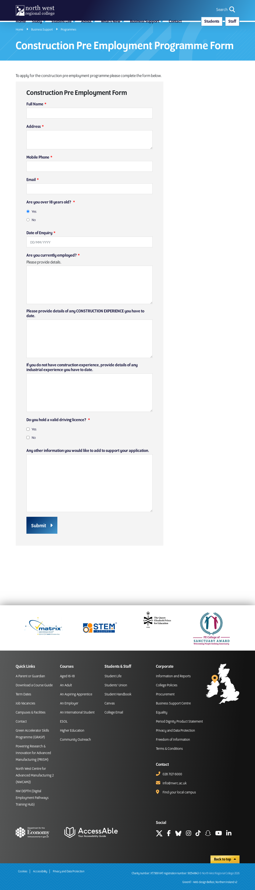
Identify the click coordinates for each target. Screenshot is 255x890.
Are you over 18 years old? (49, 231)
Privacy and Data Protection (175, 731)
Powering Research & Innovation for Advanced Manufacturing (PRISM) (33, 753)
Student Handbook (118, 694)
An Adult (66, 685)
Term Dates (23, 694)
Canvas (110, 703)
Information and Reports (173, 676)
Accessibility (40, 871)
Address (33, 155)
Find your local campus (179, 792)
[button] (38, 42)
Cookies (22, 871)
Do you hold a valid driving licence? (56, 448)
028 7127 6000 (172, 774)
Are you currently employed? (51, 284)
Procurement (165, 694)
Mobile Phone (37, 186)
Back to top (225, 859)
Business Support (42, 58)
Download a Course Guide (34, 685)
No (34, 249)
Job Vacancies (25, 703)
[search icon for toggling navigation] (226, 17)
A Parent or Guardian (30, 676)
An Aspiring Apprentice (76, 694)
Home (19, 58)
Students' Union (116, 685)
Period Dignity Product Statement (179, 722)
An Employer (69, 703)
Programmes (68, 58)
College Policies (166, 685)
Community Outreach (75, 740)
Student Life (113, 676)
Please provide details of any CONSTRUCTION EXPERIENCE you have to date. (85, 342)
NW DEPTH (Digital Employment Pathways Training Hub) (32, 798)
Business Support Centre (173, 703)
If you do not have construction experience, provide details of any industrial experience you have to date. (82, 396)
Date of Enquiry (39, 261)
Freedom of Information (173, 740)
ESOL (64, 722)
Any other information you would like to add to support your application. (87, 479)
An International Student (77, 712)
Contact (21, 722)
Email (31, 208)
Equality (161, 712)
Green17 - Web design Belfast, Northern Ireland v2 (209, 882)
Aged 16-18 (67, 676)
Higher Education (72, 731)
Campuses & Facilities (30, 712)
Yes (34, 240)
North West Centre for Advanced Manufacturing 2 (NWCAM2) (35, 775)
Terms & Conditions (169, 749)
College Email (114, 712)
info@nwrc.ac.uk (175, 783)
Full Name (34, 133)
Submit (38, 554)
